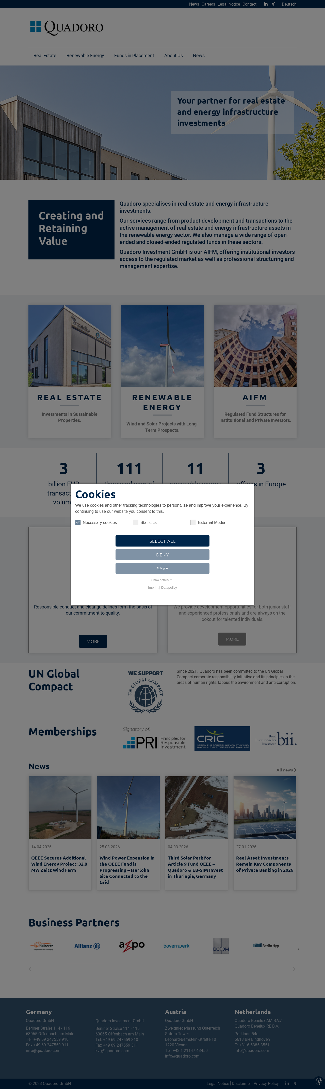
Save (162, 568)
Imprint (153, 587)
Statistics (145, 522)
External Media (207, 522)
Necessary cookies (96, 522)
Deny (162, 554)
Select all (163, 541)
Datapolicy (169, 587)
